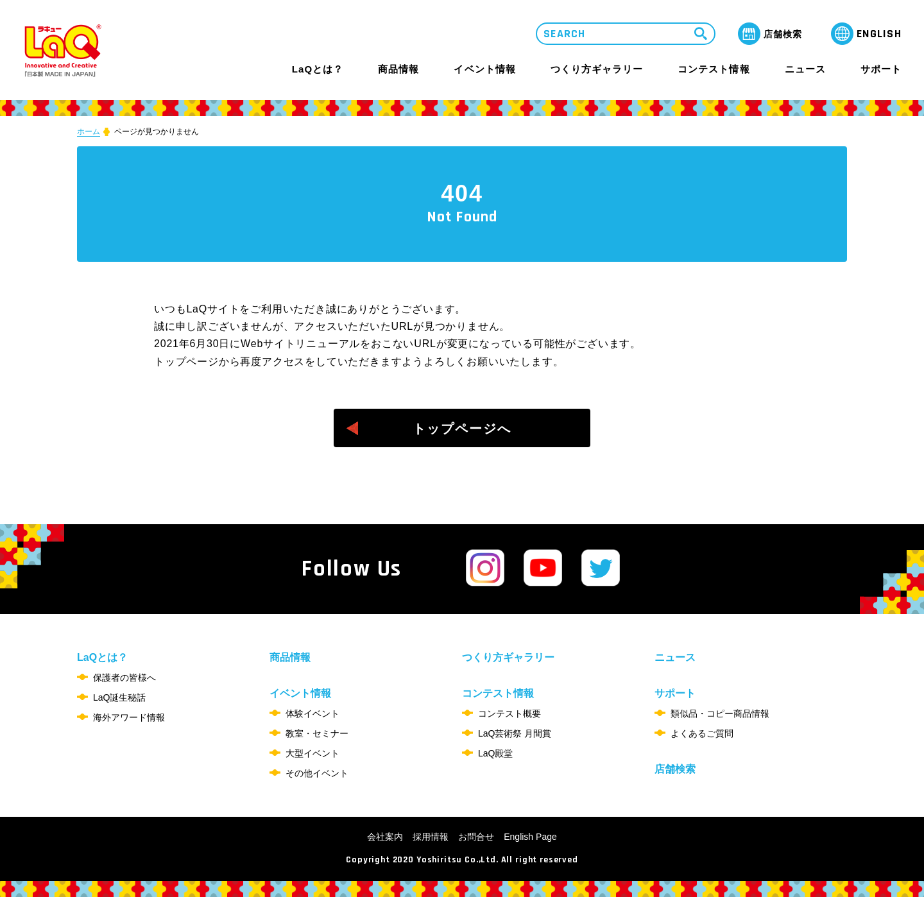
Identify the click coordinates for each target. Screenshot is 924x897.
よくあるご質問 (702, 733)
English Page (530, 837)
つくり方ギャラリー (597, 69)
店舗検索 (675, 769)
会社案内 (385, 837)
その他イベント (317, 773)
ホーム (88, 131)
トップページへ (462, 429)
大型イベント (312, 753)
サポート (881, 69)
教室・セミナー (317, 733)
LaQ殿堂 (495, 753)
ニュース (805, 69)
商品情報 (398, 69)
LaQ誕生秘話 (119, 697)
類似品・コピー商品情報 (720, 713)
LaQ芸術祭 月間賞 (514, 733)
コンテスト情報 (713, 69)
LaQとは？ (317, 69)
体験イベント (312, 713)
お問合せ (476, 837)
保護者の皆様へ (124, 677)
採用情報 (431, 837)
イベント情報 (484, 69)
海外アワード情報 (129, 717)
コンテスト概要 (509, 713)
